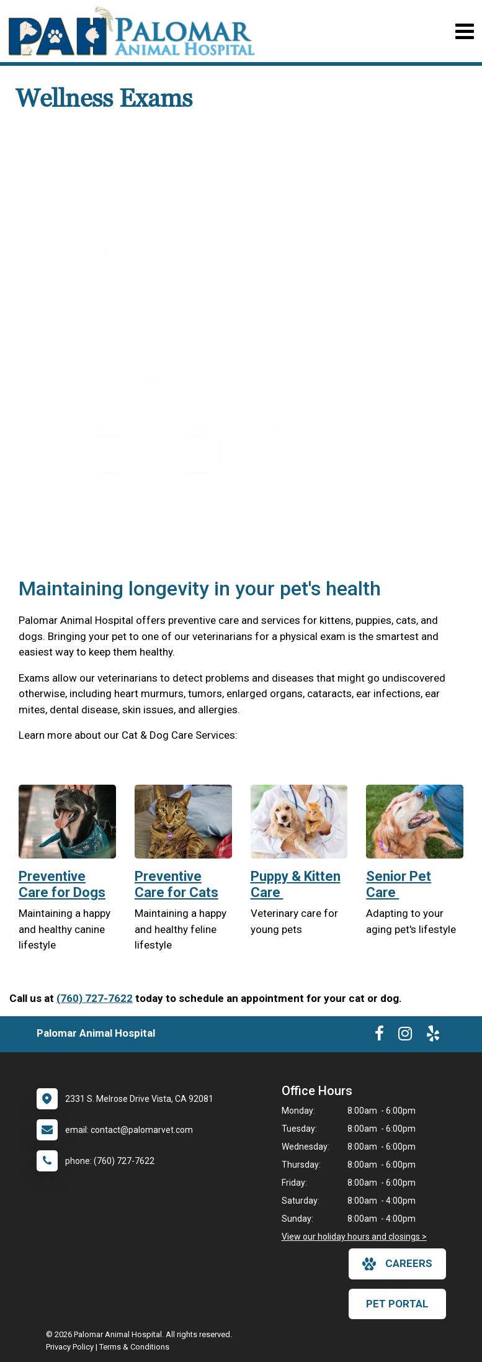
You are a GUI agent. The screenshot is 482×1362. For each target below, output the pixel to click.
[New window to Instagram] (405, 1036)
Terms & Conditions (134, 1346)
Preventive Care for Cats (176, 884)
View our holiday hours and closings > (354, 1237)
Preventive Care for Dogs (62, 884)
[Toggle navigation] (464, 31)
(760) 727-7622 (94, 998)
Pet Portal (397, 1303)
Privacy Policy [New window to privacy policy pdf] (70, 1346)
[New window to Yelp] (433, 1036)
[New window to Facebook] (379, 1036)
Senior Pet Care (398, 884)
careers (397, 1264)
